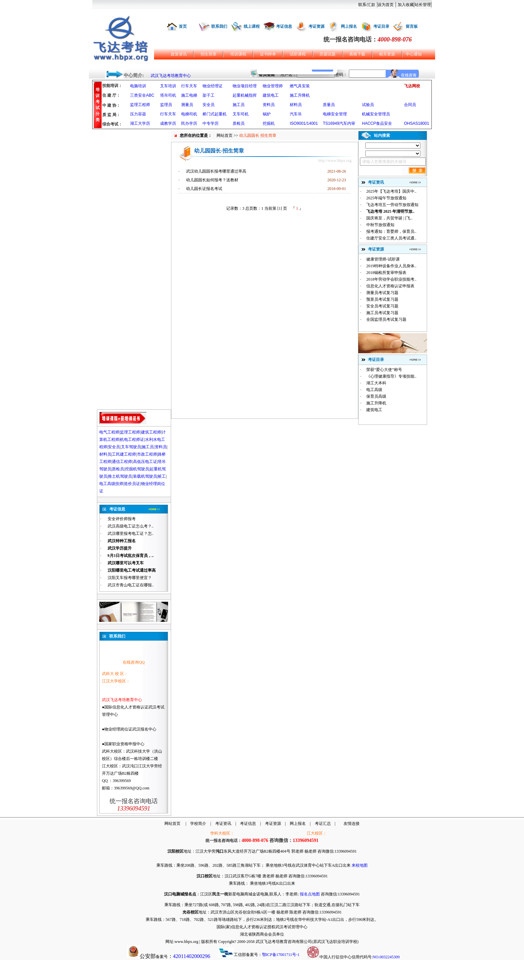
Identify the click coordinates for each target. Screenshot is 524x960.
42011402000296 (191, 956)
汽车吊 (296, 114)
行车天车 (189, 86)
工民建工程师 (124, 454)
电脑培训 (138, 86)
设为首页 (386, 4)
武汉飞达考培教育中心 (171, 75)
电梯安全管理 (335, 114)
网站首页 (225, 135)
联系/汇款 (366, 4)
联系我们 (219, 26)
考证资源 (316, 26)
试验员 (368, 104)
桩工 (162, 476)
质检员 (239, 123)
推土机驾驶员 (120, 476)
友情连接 (352, 823)
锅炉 (267, 114)
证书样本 (268, 54)
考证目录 (381, 26)
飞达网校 (412, 86)
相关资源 (387, 54)
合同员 (410, 104)
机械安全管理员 (376, 114)
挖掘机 (269, 123)
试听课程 (298, 54)
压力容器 (138, 114)
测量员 (187, 104)
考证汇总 (323, 823)
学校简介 (198, 823)
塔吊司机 (168, 95)
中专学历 (211, 123)
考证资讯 (223, 823)
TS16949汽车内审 (339, 123)
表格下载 (357, 54)
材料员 (296, 104)
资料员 (269, 104)
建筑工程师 (151, 432)
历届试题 (327, 54)
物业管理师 (273, 86)
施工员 (239, 104)
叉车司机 (241, 114)
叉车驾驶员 (131, 447)
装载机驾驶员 (145, 476)
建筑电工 (271, 95)
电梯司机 (189, 114)
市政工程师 (147, 454)
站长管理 (423, 4)
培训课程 (238, 54)
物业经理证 (213, 86)
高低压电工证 (145, 461)
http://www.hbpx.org (335, 160)
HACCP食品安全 (377, 123)
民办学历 (189, 123)
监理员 (166, 104)
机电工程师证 (132, 439)
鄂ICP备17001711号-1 (280, 954)
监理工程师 (140, 104)
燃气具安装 (300, 86)
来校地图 (360, 865)
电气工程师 (109, 432)
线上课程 (252, 26)
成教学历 (168, 123)
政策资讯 (179, 54)
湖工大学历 (140, 123)
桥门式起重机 (215, 114)
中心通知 (414, 54)
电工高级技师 (111, 483)
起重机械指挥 (245, 95)
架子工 (209, 95)
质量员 (329, 104)
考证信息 (284, 26)
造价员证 (132, 483)
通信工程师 (122, 461)
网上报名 (349, 26)
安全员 (209, 104)
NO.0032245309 (386, 957)
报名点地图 (310, 894)
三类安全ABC (142, 95)
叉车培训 (168, 86)
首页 (183, 26)
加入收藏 (406, 4)
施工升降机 (300, 95)
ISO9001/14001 (304, 123)
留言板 (412, 26)
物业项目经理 (245, 86)
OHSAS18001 (416, 123)
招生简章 (209, 54)
